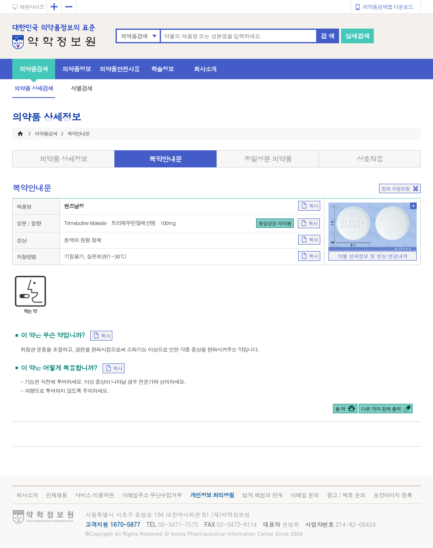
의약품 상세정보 (63, 159)
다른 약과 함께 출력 (381, 408)
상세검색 (357, 35)
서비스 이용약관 (94, 495)
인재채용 (56, 495)
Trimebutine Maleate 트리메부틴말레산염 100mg (120, 223)
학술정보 (162, 69)
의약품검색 (134, 36)
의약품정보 (76, 69)
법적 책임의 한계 (262, 495)
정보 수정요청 (396, 188)
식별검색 (81, 88)
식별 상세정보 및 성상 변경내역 (372, 255)
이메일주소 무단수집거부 (152, 495)
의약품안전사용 (120, 69)
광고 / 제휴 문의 (346, 495)
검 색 (328, 35)
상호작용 (370, 159)
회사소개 (205, 69)
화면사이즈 (32, 7)
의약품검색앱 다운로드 (388, 7)
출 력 (340, 408)
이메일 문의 (304, 495)
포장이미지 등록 (392, 495)
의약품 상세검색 (33, 88)
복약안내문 (165, 159)
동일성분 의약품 (268, 159)
